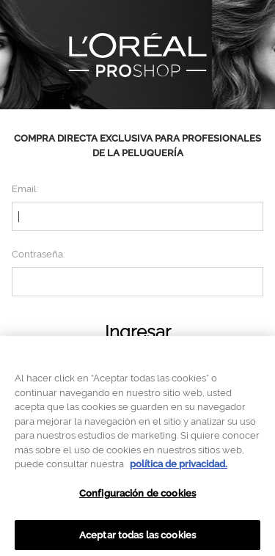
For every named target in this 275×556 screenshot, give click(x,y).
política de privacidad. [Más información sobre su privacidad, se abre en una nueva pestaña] (178, 466)
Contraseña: (38, 254)
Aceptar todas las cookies (137, 537)
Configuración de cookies (137, 495)
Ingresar (138, 332)
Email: (25, 188)
